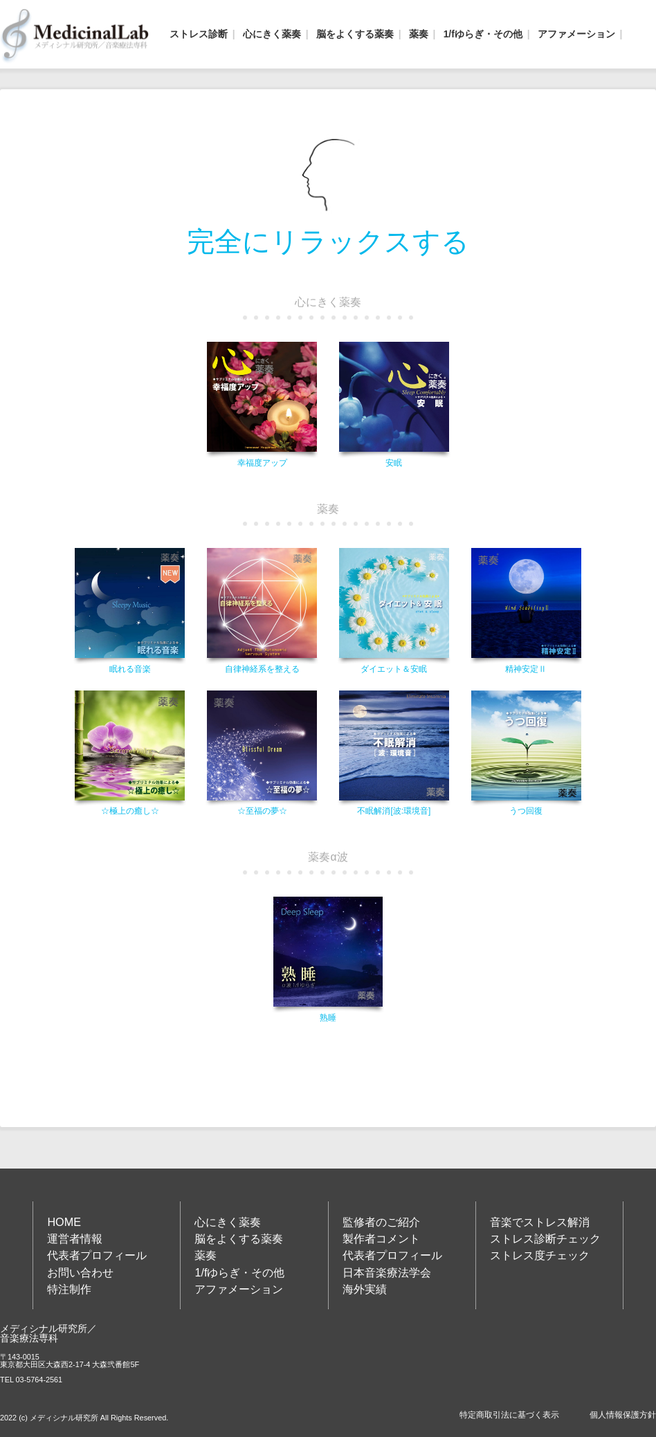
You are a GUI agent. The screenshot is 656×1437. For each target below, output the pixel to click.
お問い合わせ (80, 1272)
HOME (64, 1222)
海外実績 (365, 1289)
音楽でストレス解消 (540, 1222)
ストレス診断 (199, 33)
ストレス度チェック (540, 1255)
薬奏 (418, 33)
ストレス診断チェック (545, 1238)
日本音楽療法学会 (387, 1272)
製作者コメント (381, 1238)
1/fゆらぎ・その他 (483, 33)
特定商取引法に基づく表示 (509, 1415)
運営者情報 (74, 1238)
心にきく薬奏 (272, 33)
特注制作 (69, 1289)
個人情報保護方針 (623, 1415)
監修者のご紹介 (381, 1222)
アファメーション (576, 33)
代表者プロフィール (97, 1255)
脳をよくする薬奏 (355, 33)
